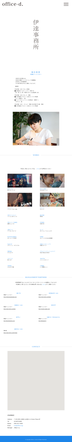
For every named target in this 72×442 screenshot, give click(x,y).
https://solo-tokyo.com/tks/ (10, 308)
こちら (38, 168)
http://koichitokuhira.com (9, 320)
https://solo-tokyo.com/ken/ (45, 296)
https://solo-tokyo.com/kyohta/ (10, 332)
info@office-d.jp (18, 425)
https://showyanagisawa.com (10, 296)
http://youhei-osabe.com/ (44, 308)
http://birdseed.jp (42, 320)
